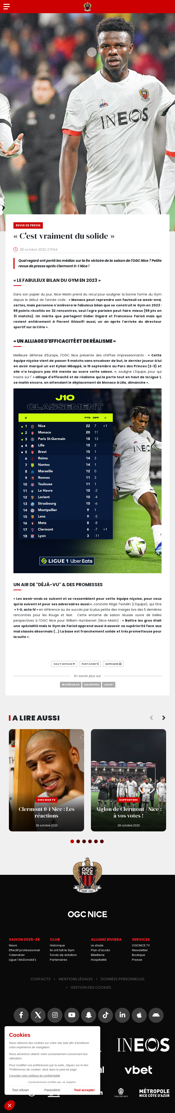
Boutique (138, 955)
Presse (137, 960)
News (13, 945)
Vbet (138, 1070)
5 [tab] (96, 842)
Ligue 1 (108, 684)
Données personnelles (122, 979)
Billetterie (98, 955)
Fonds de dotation (63, 955)
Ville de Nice (121, 1092)
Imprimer (113, 664)
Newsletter (140, 950)
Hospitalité (99, 960)
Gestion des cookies (91, 987)
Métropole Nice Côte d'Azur (154, 1092)
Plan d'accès (100, 950)
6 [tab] (102, 842)
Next (164, 718)
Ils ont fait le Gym (62, 950)
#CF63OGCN (71, 684)
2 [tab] (78, 842)
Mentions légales (76, 979)
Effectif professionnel (24, 950)
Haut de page (64, 664)
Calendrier (17, 955)
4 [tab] (90, 842)
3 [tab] (84, 842)
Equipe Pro (91, 684)
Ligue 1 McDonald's (22, 960)
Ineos (143, 1045)
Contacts (41, 979)
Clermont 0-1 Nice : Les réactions (46, 780)
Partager (90, 664)
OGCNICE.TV (141, 945)
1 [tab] (72, 842)
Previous (151, 718)
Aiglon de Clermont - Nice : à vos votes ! (128, 780)
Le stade (97, 945)
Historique (57, 945)
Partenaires (58, 960)
